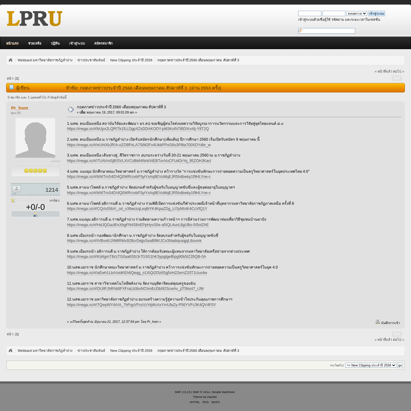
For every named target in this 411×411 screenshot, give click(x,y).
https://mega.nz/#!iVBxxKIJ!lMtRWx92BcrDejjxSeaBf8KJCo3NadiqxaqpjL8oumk (134, 241)
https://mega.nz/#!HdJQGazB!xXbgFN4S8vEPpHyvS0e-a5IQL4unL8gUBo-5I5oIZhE (138, 225)
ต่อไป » (398, 71)
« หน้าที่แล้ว (383, 71)
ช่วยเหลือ (34, 43)
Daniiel (211, 396)
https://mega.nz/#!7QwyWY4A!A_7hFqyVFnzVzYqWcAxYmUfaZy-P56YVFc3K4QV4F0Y (141, 305)
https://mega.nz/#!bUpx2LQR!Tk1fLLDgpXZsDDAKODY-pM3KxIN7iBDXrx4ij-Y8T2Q (138, 129)
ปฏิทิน (55, 43)
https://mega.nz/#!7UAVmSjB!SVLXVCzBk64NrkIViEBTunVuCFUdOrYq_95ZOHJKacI (139, 161)
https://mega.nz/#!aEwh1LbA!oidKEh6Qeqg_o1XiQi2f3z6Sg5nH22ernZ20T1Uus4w (137, 273)
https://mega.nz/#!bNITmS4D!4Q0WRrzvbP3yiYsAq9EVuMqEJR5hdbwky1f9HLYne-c (139, 177)
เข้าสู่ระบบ (77, 43)
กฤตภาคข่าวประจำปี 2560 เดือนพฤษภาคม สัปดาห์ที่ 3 (121, 107)
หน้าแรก (12, 43)
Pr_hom (19, 107)
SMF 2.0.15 (183, 392)
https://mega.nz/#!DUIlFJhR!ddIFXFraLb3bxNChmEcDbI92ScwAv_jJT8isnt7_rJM (135, 289)
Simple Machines (223, 392)
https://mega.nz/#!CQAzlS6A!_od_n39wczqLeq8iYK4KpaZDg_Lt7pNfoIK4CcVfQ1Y (137, 209)
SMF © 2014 (201, 392)
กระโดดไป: (337, 365)
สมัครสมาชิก (103, 43)
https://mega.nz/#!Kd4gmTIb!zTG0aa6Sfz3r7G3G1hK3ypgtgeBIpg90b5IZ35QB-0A (136, 256)
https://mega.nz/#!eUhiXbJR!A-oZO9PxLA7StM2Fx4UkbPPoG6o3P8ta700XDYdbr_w (139, 145)
